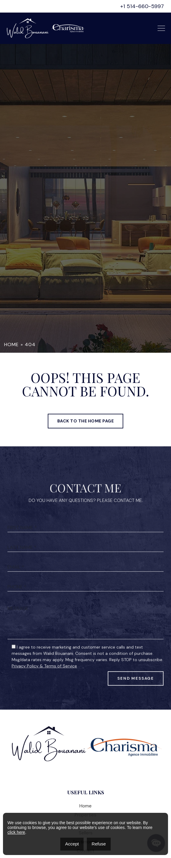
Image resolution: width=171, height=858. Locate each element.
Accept (72, 843)
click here (16, 832)
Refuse (99, 843)
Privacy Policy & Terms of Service (44, 686)
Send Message (135, 698)
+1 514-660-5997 (142, 6)
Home (11, 344)
